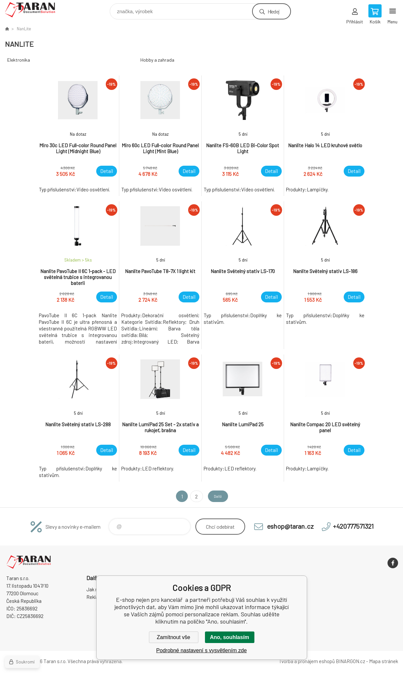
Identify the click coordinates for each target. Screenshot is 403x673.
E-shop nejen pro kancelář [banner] (34, 9)
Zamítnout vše (173, 637)
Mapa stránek (383, 661)
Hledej (273, 11)
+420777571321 (353, 526)
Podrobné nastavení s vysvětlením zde (201, 650)
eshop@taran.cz (290, 526)
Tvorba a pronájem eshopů (307, 661)
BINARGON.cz (350, 661)
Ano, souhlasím (229, 637)
